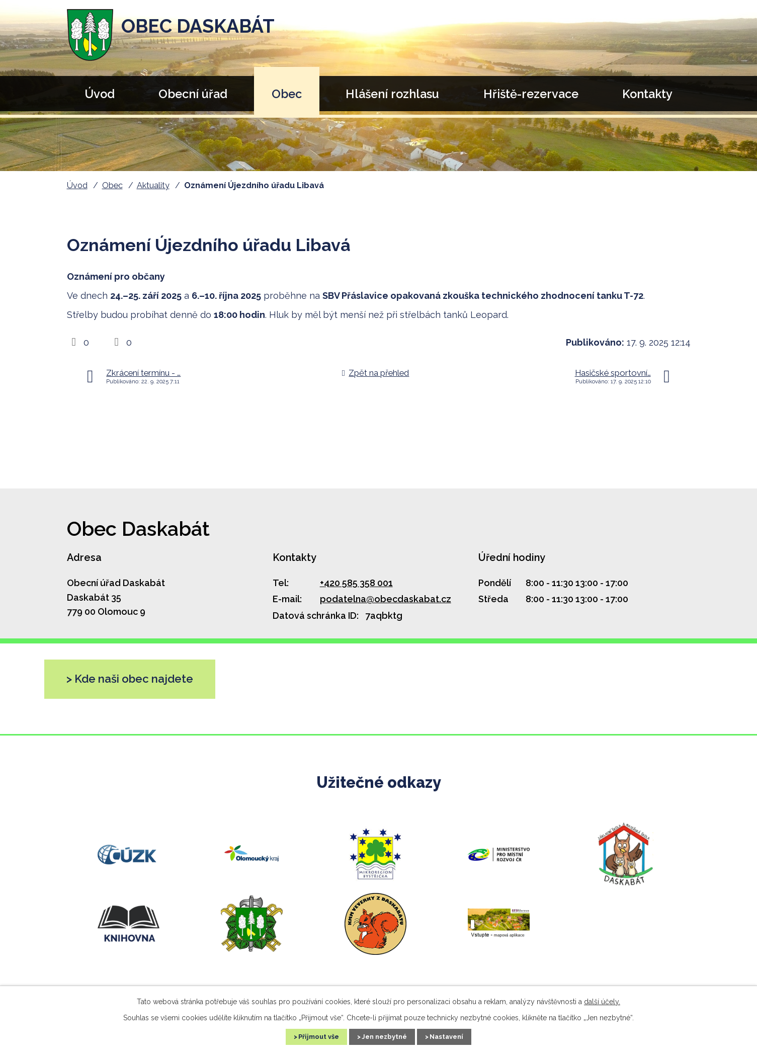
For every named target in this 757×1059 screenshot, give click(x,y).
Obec (287, 94)
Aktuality (153, 185)
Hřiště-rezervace (530, 94)
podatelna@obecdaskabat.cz (385, 599)
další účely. (602, 1000)
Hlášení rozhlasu (392, 94)
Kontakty (647, 94)
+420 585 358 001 (356, 583)
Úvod (100, 94)
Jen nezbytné (384, 1036)
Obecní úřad (192, 94)
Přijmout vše (310, 1036)
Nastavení (456, 1036)
